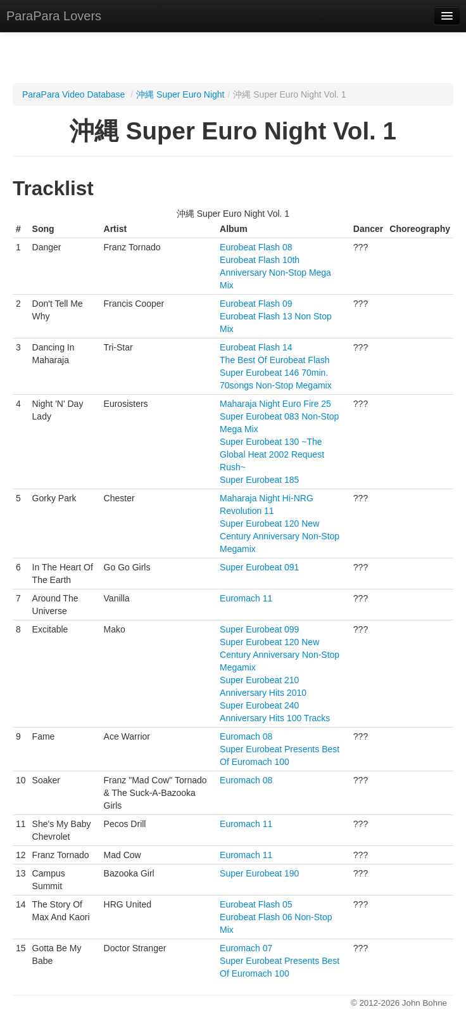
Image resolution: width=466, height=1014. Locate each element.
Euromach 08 (246, 736)
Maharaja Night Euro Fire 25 (275, 404)
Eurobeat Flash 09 (256, 303)
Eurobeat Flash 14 (256, 347)
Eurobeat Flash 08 (256, 247)
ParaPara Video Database (73, 94)
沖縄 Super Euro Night (180, 94)
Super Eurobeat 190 (259, 873)
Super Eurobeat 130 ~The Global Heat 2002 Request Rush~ (272, 454)
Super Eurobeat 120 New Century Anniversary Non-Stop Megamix (279, 536)
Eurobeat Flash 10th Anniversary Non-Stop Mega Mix (275, 272)
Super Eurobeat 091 (259, 567)
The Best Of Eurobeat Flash (275, 360)
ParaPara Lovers (53, 16)
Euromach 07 (246, 948)
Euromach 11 (246, 598)
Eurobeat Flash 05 (256, 904)
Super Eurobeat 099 (259, 629)
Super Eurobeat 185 (259, 480)
